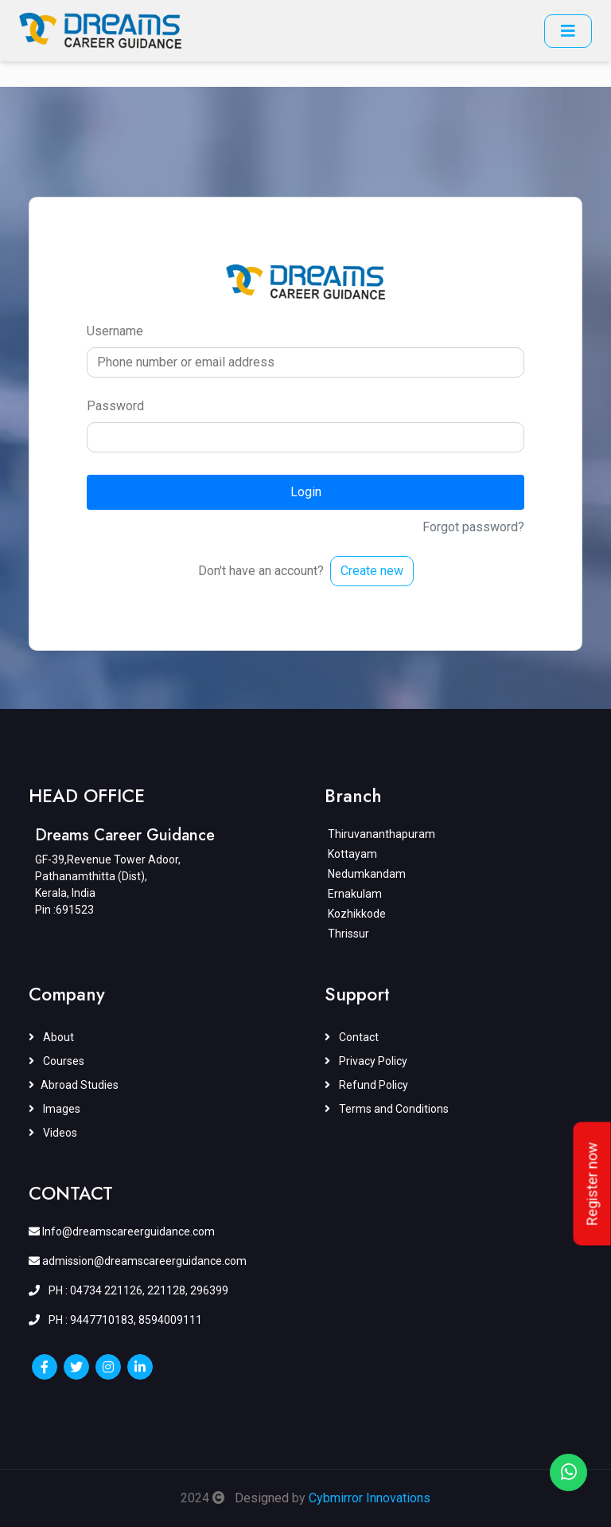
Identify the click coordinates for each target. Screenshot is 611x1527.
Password (115, 405)
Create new (372, 570)
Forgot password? (473, 526)
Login (305, 491)
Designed (262, 1497)
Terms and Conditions (387, 1108)
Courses (56, 1061)
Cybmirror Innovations (369, 1497)
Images (54, 1108)
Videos (53, 1132)
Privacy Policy (366, 1061)
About (51, 1037)
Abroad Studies (74, 1085)
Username (115, 331)
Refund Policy (366, 1085)
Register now (592, 1184)
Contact (352, 1037)
